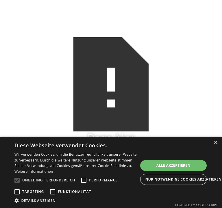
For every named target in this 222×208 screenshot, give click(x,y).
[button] (76, 201)
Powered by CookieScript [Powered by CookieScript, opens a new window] (196, 205)
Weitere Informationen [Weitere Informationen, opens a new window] (33, 171)
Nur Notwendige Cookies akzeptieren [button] (176, 179)
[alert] (111, 172)
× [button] (215, 143)
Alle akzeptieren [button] (173, 165)
